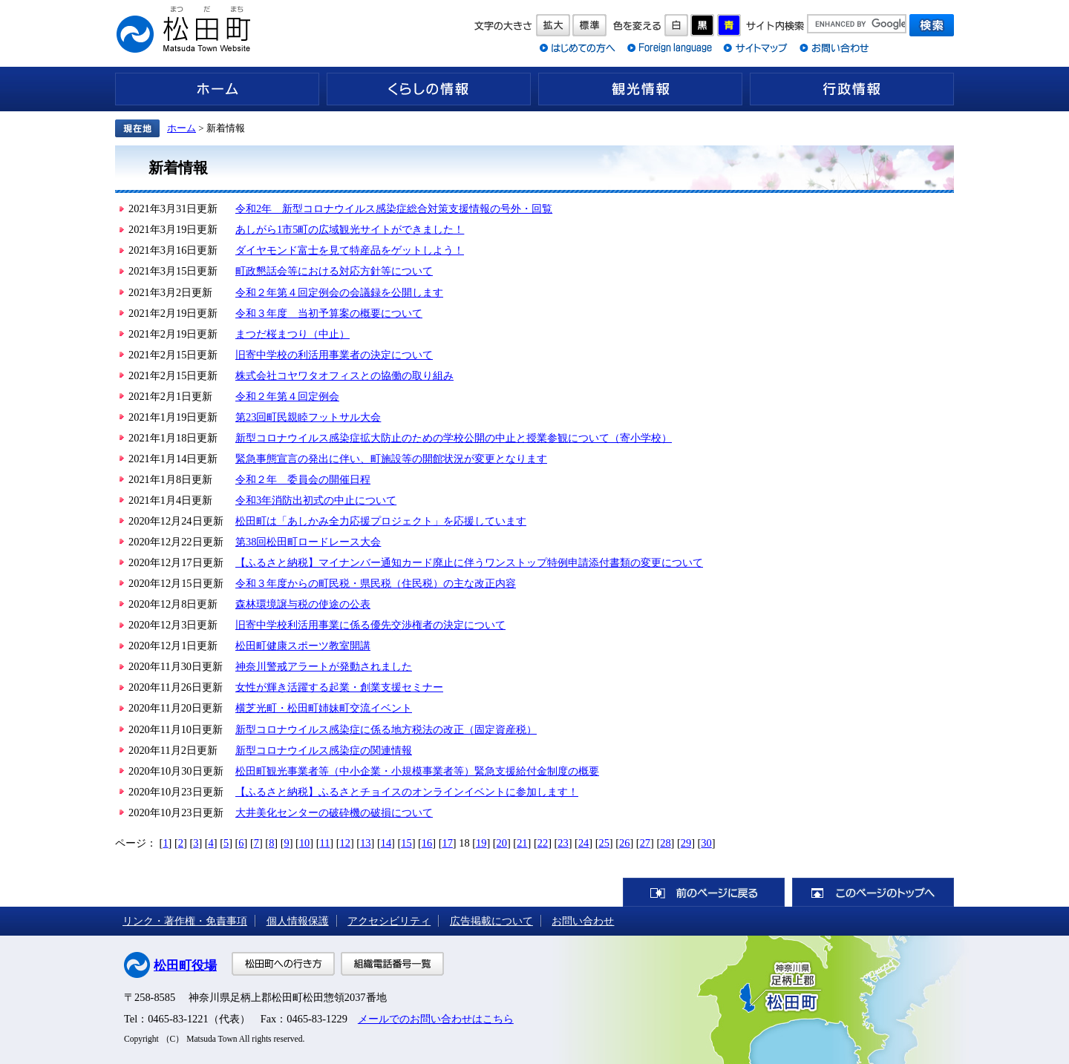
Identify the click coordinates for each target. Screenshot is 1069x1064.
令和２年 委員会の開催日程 (302, 479)
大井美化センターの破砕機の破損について (334, 812)
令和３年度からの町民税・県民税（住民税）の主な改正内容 (375, 583)
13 (365, 843)
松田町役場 (185, 966)
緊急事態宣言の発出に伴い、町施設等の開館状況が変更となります (391, 458)
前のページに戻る (704, 892)
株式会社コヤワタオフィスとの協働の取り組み (344, 375)
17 (447, 843)
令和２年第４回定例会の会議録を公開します (339, 292)
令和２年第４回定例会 (287, 396)
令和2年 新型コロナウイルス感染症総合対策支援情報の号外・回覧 (393, 208)
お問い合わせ (583, 921)
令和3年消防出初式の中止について (315, 500)
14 (386, 843)
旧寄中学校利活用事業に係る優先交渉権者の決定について (370, 625)
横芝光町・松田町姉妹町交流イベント (323, 708)
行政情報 (852, 89)
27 (645, 843)
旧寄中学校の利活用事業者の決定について (334, 355)
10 (304, 843)
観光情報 (640, 89)
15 (406, 843)
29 (686, 843)
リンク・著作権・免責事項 (184, 921)
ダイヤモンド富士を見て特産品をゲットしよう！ (349, 250)
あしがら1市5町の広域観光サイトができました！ (349, 229)
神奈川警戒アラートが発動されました (323, 666)
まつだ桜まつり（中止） (292, 334)
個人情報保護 (298, 921)
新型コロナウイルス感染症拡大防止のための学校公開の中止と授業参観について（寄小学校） (453, 438)
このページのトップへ (873, 892)
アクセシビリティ (389, 921)
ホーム (217, 89)
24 (583, 843)
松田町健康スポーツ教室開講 (302, 645)
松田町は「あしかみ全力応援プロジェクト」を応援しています (380, 521)
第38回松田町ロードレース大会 (308, 542)
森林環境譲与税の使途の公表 (302, 604)
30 (706, 843)
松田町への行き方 (283, 964)
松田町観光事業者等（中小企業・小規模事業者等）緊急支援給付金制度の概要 (417, 771)
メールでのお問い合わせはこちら (436, 1019)
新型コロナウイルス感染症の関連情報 (323, 750)
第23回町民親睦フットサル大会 (308, 417)
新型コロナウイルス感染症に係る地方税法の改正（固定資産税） (386, 729)
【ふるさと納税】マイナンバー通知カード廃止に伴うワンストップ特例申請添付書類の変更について (469, 562)
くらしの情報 (429, 89)
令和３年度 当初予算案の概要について (328, 313)
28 (665, 843)
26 (624, 843)
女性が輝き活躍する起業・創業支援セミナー (339, 687)
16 (427, 843)
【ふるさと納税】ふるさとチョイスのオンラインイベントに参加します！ (406, 792)
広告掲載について (491, 921)
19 (481, 843)
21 (522, 843)
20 (502, 843)
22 (542, 843)
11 (325, 843)
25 (603, 843)
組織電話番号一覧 (392, 964)
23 (563, 843)
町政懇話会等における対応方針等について (334, 271)
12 (345, 843)
